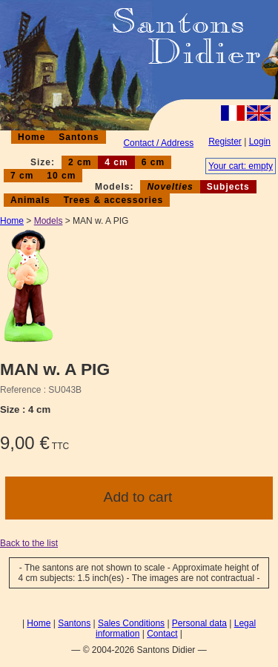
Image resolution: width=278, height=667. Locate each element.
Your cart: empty (240, 166)
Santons (79, 137)
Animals (30, 200)
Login (260, 141)
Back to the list (29, 543)
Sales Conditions (131, 623)
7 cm (21, 175)
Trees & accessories (113, 200)
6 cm (153, 162)
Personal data (199, 623)
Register (225, 141)
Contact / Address (158, 143)
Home (31, 137)
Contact (162, 633)
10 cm (61, 175)
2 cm (79, 162)
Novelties (170, 187)
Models (48, 221)
